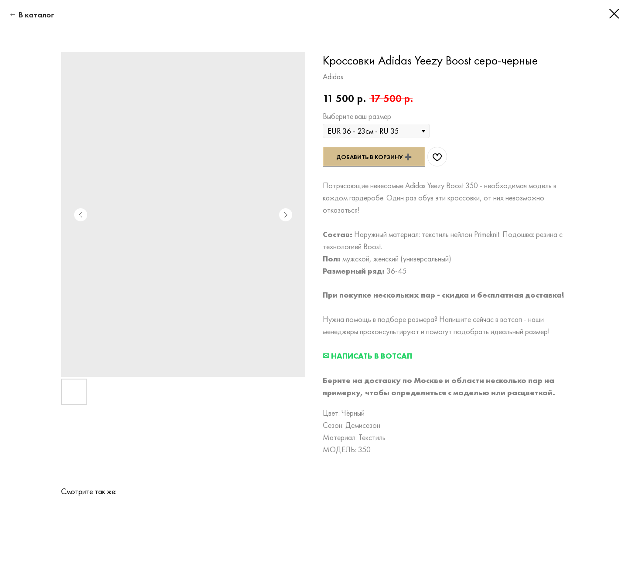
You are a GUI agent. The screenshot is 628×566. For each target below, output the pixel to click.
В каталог (36, 15)
